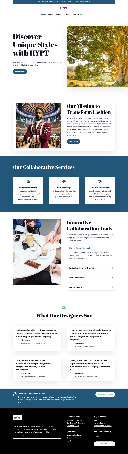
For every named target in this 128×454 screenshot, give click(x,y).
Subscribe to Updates (103, 426)
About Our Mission (74, 420)
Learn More (73, 141)
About (50, 15)
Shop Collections (74, 435)
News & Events (100, 423)
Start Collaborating (105, 394)
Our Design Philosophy (76, 423)
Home (43, 15)
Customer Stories (74, 438)
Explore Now (19, 72)
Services (58, 15)
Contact (76, 15)
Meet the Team (73, 426)
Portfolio (67, 15)
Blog (95, 420)
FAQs (69, 441)
